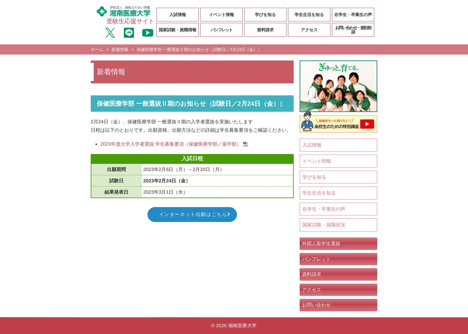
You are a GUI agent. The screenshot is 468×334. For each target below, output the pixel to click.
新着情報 (120, 49)
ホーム (97, 49)
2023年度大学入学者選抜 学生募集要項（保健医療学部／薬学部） (170, 144)
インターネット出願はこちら (193, 214)
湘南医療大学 (242, 325)
